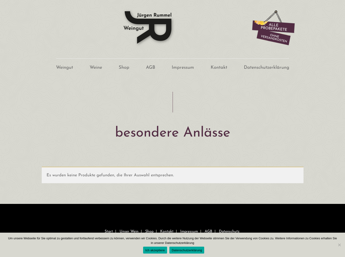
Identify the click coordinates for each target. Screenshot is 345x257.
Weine (96, 67)
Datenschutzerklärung (266, 67)
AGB (150, 67)
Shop (124, 67)
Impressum (183, 67)
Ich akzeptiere (155, 250)
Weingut (64, 67)
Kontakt (219, 67)
